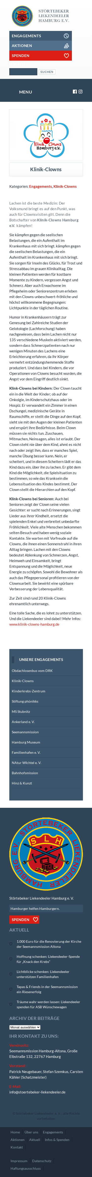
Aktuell (34, 1140)
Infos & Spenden (57, 1140)
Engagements (40, 186)
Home (15, 1132)
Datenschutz (41, 1161)
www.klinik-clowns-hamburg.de (34, 624)
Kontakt (17, 1147)
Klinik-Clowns (65, 186)
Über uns (31, 1132)
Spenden (20, 919)
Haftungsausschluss (26, 1168)
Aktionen (18, 1140)
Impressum (19, 1161)
